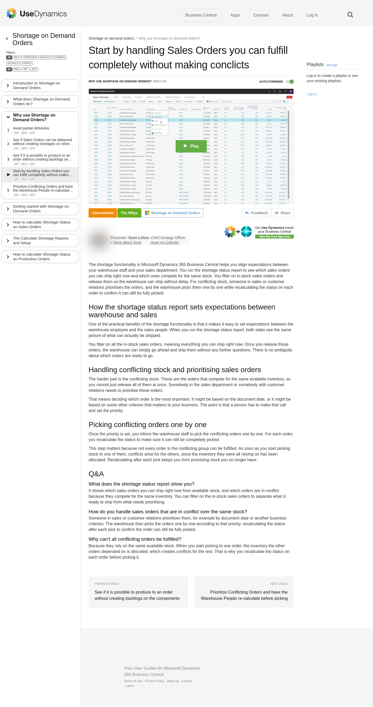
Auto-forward (277, 82)
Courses (261, 15)
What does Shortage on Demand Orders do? (41, 105)
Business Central (201, 15)
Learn (130, 686)
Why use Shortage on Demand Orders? (34, 121)
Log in (312, 15)
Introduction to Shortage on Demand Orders (36, 89)
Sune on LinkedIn (165, 243)
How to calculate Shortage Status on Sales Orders (42, 228)
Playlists (322, 65)
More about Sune (127, 243)
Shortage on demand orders (111, 39)
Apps (235, 15)
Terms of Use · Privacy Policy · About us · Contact (158, 681)
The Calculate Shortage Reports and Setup (41, 244)
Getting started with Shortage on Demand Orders (41, 212)
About (287, 15)
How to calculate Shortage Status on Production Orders (42, 260)
